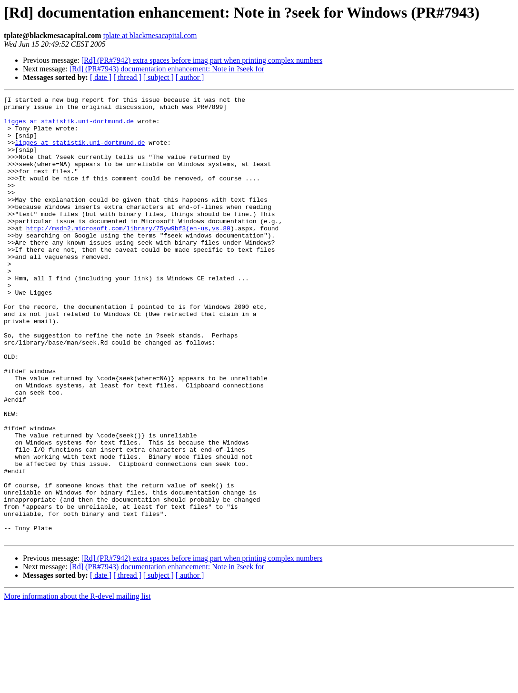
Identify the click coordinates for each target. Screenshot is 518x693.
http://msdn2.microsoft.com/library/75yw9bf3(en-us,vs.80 (128, 255)
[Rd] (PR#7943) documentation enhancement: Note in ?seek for (167, 69)
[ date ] (100, 77)
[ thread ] (127, 77)
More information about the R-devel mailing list (77, 685)
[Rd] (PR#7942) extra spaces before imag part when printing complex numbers (202, 60)
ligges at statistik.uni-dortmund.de (69, 126)
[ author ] (190, 77)
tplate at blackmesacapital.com (150, 35)
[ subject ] (158, 77)
